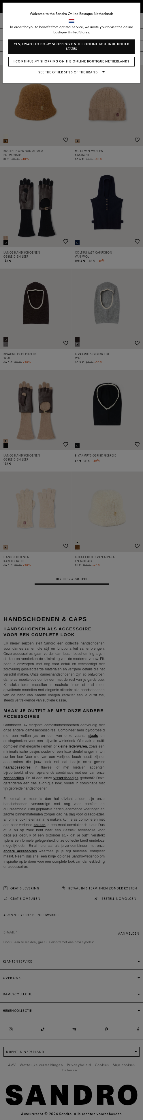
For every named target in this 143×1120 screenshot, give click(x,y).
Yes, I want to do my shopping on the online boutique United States (71, 46)
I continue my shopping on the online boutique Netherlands (71, 61)
